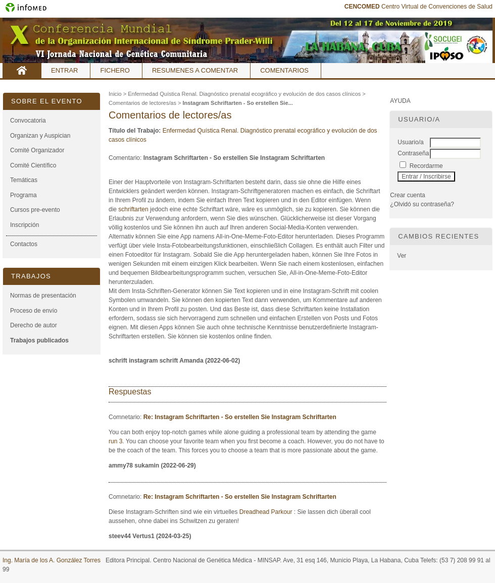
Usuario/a (410, 142)
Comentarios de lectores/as (142, 103)
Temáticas (23, 180)
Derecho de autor (33, 325)
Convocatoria (28, 120)
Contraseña (413, 153)
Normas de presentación (43, 295)
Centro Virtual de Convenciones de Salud (418, 6)
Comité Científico (33, 165)
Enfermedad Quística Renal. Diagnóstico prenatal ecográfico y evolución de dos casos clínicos (244, 94)
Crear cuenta (407, 195)
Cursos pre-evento (35, 209)
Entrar (64, 70)
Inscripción (24, 224)
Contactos (23, 244)
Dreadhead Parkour (265, 511)
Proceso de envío (33, 310)
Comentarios (284, 70)
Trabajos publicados (39, 340)
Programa (23, 195)
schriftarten (133, 209)
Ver (401, 255)
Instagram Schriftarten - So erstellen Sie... (237, 103)
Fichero (115, 70)
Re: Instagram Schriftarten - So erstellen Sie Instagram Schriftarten (239, 417)
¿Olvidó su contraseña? (422, 204)
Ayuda (400, 100)
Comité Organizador (37, 150)
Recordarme (426, 165)
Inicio (22, 70)
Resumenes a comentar (195, 70)
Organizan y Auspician (40, 135)
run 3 (115, 441)
